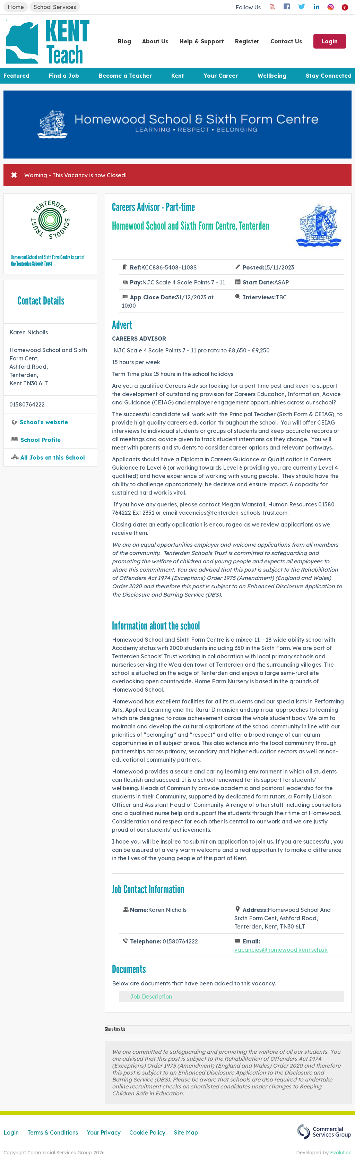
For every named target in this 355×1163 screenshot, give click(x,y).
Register (247, 41)
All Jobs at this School (52, 457)
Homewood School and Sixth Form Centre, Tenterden (190, 225)
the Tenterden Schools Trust (31, 263)
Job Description (151, 996)
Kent (177, 75)
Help (202, 41)
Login (330, 41)
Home (16, 6)
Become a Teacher (125, 75)
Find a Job (64, 75)
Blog (124, 41)
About (155, 41)
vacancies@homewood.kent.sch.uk (281, 949)
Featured (16, 75)
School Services (55, 6)
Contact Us (286, 41)
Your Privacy (104, 1132)
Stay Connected (329, 75)
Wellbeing (272, 75)
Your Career (221, 75)
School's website (44, 422)
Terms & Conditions (52, 1132)
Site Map (186, 1132)
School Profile (40, 439)
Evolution (341, 1152)
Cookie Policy (147, 1132)
